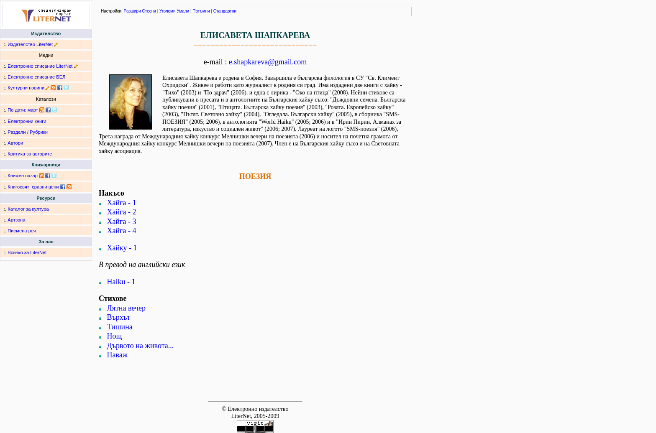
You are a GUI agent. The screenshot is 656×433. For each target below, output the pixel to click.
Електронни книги (27, 121)
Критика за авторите (30, 153)
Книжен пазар (23, 175)
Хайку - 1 (122, 248)
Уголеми (167, 11)
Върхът (119, 317)
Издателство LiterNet (30, 44)
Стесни (149, 11)
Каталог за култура (28, 208)
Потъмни (201, 11)
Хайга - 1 (121, 203)
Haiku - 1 (121, 282)
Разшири (132, 11)
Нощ (114, 336)
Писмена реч (22, 230)
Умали (183, 11)
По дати (16, 109)
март (33, 109)
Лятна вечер (126, 308)
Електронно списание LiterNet (40, 66)
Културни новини (26, 87)
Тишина (120, 327)
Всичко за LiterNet (27, 252)
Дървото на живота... (140, 345)
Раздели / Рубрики (28, 132)
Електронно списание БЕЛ (36, 76)
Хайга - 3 (121, 221)
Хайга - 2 (121, 212)
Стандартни (224, 11)
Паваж (117, 355)
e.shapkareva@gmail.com (268, 62)
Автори (15, 142)
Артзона (16, 219)
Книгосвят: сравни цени (33, 186)
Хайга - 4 (121, 231)
